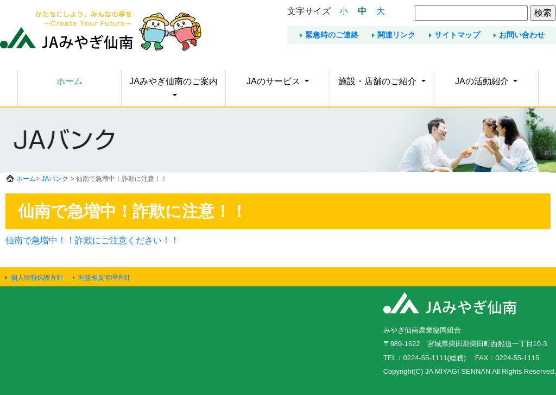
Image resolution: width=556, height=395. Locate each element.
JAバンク (54, 179)
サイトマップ (457, 34)
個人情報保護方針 (37, 277)
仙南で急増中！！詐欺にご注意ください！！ (92, 240)
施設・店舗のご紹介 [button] (378, 81)
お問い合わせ (522, 34)
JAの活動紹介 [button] (483, 81)
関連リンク (396, 34)
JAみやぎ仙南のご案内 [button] (173, 81)
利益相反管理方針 (104, 277)
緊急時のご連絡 (331, 34)
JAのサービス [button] (274, 81)
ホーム (69, 81)
